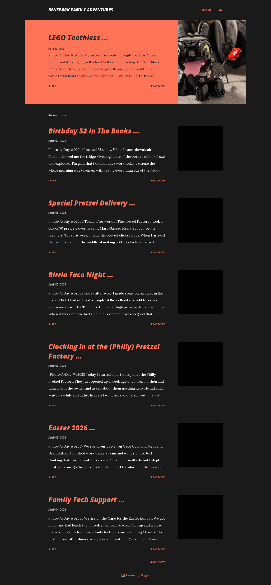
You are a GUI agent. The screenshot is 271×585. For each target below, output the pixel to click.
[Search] (206, 10)
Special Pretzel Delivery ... (91, 203)
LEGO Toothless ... (78, 37)
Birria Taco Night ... (80, 274)
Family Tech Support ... (86, 499)
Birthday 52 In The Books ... (93, 131)
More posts (157, 562)
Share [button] (52, 86)
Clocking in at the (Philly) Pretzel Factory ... (104, 351)
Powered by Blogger (135, 575)
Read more (158, 86)
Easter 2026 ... (71, 427)
